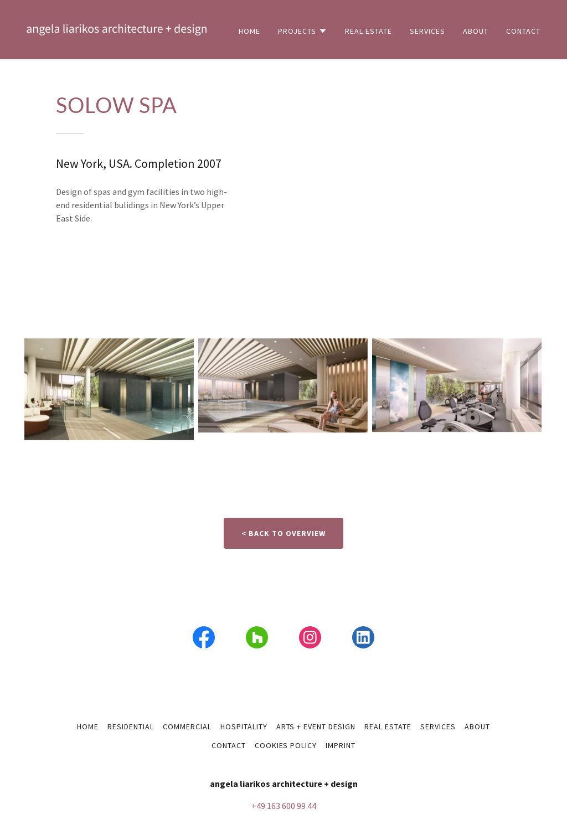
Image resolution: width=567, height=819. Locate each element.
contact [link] (523, 31)
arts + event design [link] (316, 727)
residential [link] (130, 727)
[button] (302, 31)
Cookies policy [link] (286, 745)
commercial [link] (187, 727)
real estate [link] (368, 31)
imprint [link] (340, 745)
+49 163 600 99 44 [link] (283, 805)
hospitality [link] (243, 727)
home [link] (249, 31)
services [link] (427, 31)
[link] (117, 28)
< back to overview (283, 533)
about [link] (475, 31)
